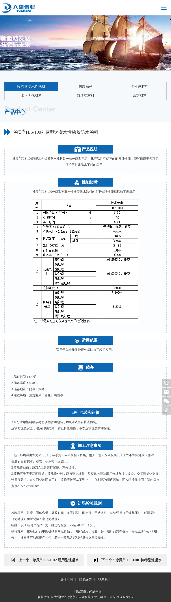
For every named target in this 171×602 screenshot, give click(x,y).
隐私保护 (85, 579)
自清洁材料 (85, 95)
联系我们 (104, 579)
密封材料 (140, 95)
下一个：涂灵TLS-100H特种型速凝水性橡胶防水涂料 (134, 559)
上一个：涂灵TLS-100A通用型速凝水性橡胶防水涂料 (51, 559)
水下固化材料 (31, 95)
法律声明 (66, 579)
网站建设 (80, 591)
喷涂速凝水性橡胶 (31, 86)
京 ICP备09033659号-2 (119, 597)
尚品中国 (95, 591)
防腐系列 (85, 86)
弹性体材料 (140, 86)
